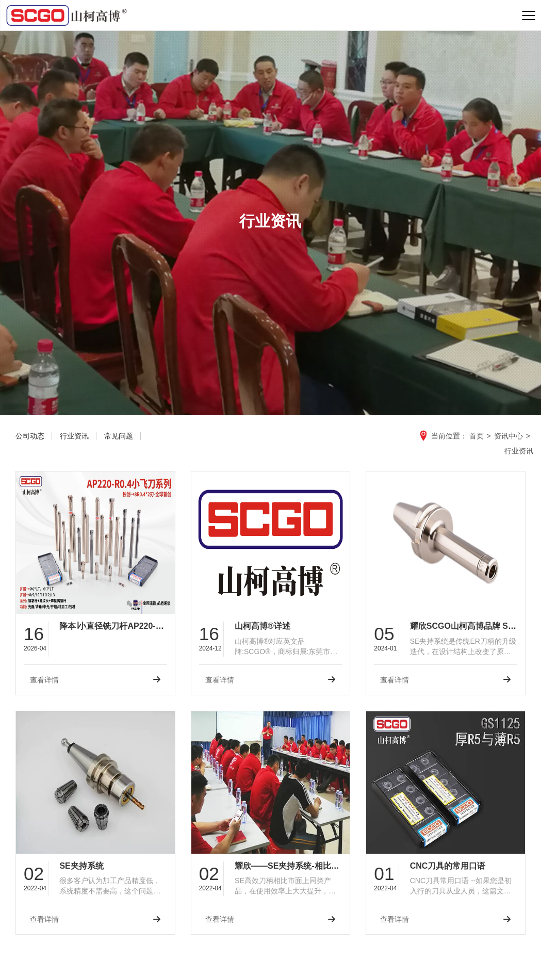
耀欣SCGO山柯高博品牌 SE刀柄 (463, 626)
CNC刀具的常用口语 (448, 865)
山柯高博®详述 (262, 626)
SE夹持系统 (81, 865)
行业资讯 (74, 436)
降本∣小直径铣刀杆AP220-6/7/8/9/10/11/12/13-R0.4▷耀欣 (113, 626)
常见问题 (118, 436)
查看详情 (44, 680)
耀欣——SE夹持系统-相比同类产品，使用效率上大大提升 (288, 865)
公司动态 (29, 436)
